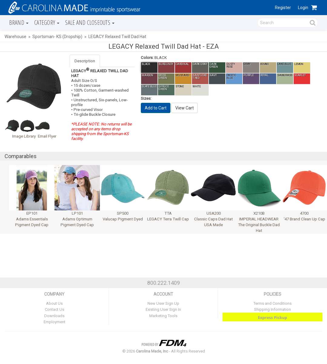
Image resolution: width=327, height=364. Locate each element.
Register (283, 7)
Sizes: (146, 98)
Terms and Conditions (272, 303)
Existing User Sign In (163, 309)
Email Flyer (47, 136)
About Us (54, 303)
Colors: (147, 57)
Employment (54, 322)
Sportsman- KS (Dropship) (57, 36)
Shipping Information (272, 309)
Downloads (54, 316)
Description (84, 61)
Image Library (24, 136)
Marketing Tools (163, 316)
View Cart (184, 108)
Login (303, 7)
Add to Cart (156, 108)
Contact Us (54, 309)
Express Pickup (272, 317)
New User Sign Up (163, 303)
